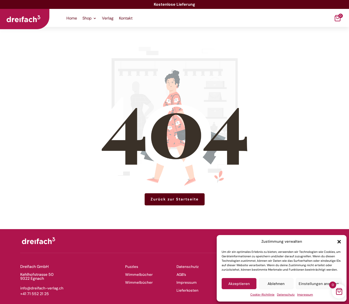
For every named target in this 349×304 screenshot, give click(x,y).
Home (71, 19)
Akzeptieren (239, 283)
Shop (87, 19)
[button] (339, 241)
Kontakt (126, 19)
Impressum (305, 295)
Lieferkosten (187, 290)
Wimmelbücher (139, 274)
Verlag (108, 19)
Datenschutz (286, 295)
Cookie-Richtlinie (262, 295)
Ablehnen (276, 283)
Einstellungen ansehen (319, 283)
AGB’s (181, 274)
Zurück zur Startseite (174, 199)
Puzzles (131, 266)
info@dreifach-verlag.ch (41, 288)
